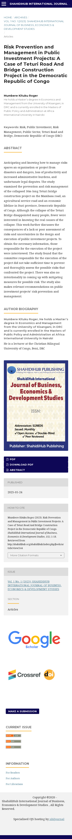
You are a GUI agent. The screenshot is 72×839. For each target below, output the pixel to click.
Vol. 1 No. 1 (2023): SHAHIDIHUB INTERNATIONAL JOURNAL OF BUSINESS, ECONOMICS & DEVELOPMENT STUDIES (34, 25)
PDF (12, 459)
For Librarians (14, 784)
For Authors (13, 778)
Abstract (17, 469)
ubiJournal (56, 819)
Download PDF (21, 464)
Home (8, 17)
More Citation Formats (24, 555)
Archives (20, 17)
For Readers (13, 772)
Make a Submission (22, 711)
